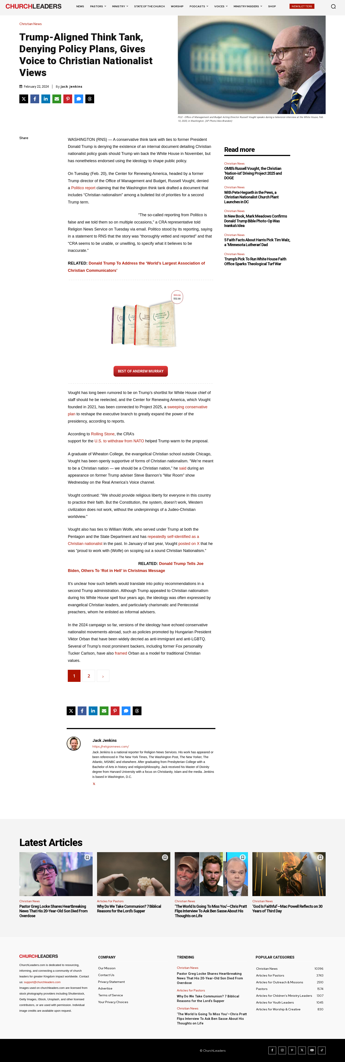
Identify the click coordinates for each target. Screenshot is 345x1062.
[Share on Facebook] (34, 98)
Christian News (31, 24)
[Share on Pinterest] (67, 98)
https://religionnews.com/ (110, 746)
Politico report (83, 188)
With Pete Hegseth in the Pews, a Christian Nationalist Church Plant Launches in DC (251, 197)
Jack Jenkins (72, 87)
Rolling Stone (102, 434)
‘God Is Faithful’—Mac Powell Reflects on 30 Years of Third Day (287, 908)
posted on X (189, 543)
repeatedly (157, 536)
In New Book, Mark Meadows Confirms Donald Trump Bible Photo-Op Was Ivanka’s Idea (255, 221)
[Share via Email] (56, 98)
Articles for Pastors (110, 901)
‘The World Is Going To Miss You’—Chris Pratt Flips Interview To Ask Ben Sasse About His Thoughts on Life (211, 911)
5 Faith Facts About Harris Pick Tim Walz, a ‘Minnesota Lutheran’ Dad (257, 242)
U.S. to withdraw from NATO (119, 441)
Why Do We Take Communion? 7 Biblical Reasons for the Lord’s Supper (129, 908)
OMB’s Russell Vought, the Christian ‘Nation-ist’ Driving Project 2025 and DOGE (253, 173)
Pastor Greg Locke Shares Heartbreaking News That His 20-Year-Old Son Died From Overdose (53, 911)
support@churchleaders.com (42, 982)
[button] (333, 6)
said (182, 468)
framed (121, 653)
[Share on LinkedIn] (45, 98)
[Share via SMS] (78, 98)
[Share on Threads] (89, 98)
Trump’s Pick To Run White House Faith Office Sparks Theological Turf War (255, 261)
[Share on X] (23, 98)
